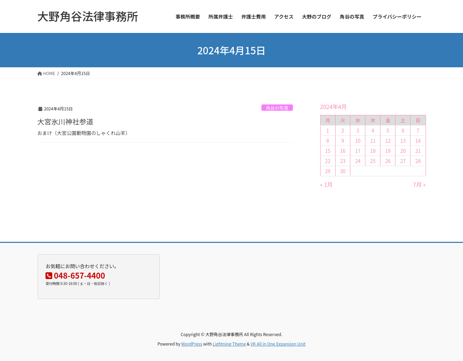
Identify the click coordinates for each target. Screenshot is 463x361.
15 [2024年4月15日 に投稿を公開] (328, 150)
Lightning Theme (229, 344)
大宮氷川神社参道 (65, 121)
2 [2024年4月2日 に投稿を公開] (343, 130)
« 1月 (326, 184)
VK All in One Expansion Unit (278, 344)
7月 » (419, 184)
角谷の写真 (277, 107)
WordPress (191, 344)
